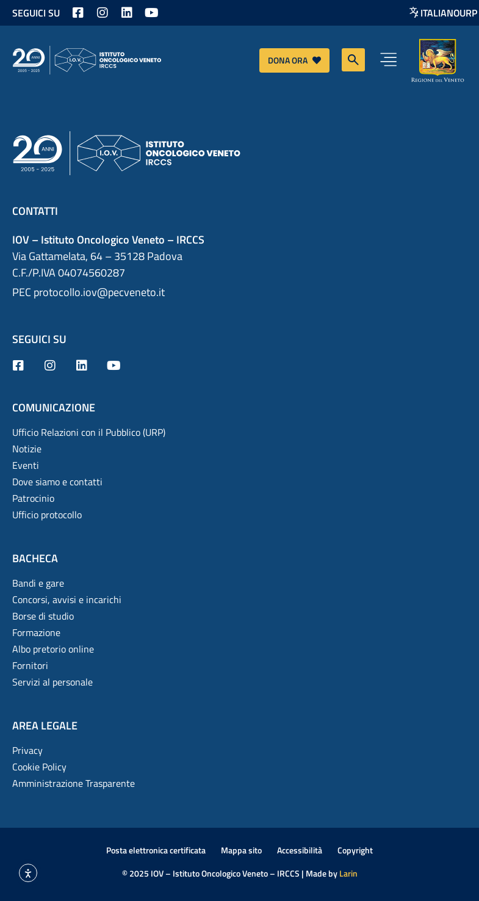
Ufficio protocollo (47, 514)
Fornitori (30, 665)
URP (468, 12)
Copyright (355, 850)
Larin (348, 873)
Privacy (27, 750)
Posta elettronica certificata (156, 850)
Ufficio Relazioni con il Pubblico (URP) (88, 432)
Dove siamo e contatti (57, 481)
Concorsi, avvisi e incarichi (66, 599)
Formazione (36, 632)
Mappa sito (241, 850)
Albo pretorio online (53, 649)
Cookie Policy (39, 766)
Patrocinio (33, 498)
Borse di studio (43, 616)
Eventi (25, 465)
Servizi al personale (52, 682)
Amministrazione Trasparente (73, 783)
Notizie (26, 448)
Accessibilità (299, 850)
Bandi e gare (38, 583)
